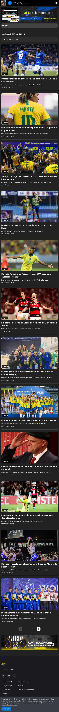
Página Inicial (7, 682)
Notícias (5, 693)
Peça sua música (23, 682)
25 (33, 629)
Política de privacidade (26, 689)
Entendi (6, 709)
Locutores (6, 689)
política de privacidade (9, 705)
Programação (7, 686)
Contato (20, 686)
